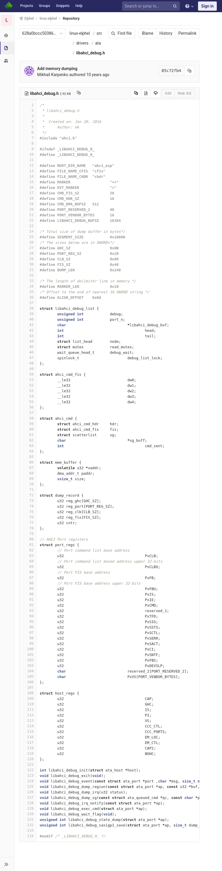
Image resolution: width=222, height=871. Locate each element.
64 (28, 451)
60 (28, 429)
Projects (26, 6)
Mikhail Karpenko (53, 74)
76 (28, 517)
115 (28, 731)
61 (28, 434)
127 (28, 797)
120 (28, 759)
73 (28, 500)
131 (28, 819)
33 (28, 281)
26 (28, 242)
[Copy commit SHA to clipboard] (189, 71)
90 (28, 594)
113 (28, 720)
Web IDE (184, 93)
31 (28, 270)
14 (28, 176)
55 (28, 401)
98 (28, 638)
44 (28, 341)
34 (28, 286)
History (165, 33)
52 (28, 385)
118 (28, 748)
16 (28, 187)
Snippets (62, 6)
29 (28, 259)
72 (28, 495)
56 (28, 407)
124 (28, 781)
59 (28, 423)
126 (28, 792)
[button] (7, 864)
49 (28, 369)
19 (28, 204)
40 (28, 319)
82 (28, 550)
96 (28, 627)
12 (28, 165)
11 (28, 160)
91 (28, 599)
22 (28, 220)
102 (28, 660)
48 (28, 363)
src (99, 33)
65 (28, 456)
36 (28, 297)
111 (28, 709)
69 (28, 478)
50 (28, 374)
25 (28, 237)
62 (28, 440)
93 (28, 610)
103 (28, 665)
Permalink (187, 33)
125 (28, 786)
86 (28, 572)
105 (28, 676)
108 (28, 693)
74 (28, 506)
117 (28, 742)
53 (28, 390)
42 (28, 330)
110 (28, 704)
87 (28, 577)
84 (28, 561)
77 (28, 522)
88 (28, 583)
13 (28, 171)
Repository (71, 18)
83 (28, 555)
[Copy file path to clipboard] (78, 93)
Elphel (26, 18)
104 (28, 671)
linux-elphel (80, 33)
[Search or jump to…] (152, 6)
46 (28, 352)
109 (28, 698)
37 (28, 303)
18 (28, 198)
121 (28, 764)
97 (28, 632)
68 (28, 473)
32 (28, 275)
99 (28, 643)
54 (28, 396)
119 (28, 753)
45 (28, 347)
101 (28, 654)
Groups (44, 6)
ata (98, 43)
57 (28, 412)
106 (28, 682)
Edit (168, 93)
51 (28, 380)
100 (28, 649)
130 (28, 814)
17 (28, 193)
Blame (147, 33)
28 (28, 253)
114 (28, 726)
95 (28, 621)
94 (28, 616)
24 (28, 231)
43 (28, 336)
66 (28, 462)
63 (28, 445)
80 (28, 539)
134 (28, 836)
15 (28, 182)
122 (28, 770)
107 (28, 687)
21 (28, 215)
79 (28, 533)
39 (28, 314)
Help (79, 6)
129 (28, 808)
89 (28, 588)
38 (28, 308)
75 (28, 511)
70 (28, 484)
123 (28, 775)
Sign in (207, 6)
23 (28, 226)
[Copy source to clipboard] (135, 93)
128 (28, 803)
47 (28, 358)
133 (28, 830)
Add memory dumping (57, 68)
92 (28, 605)
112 (28, 715)
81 (28, 544)
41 (28, 325)
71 (28, 489)
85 (28, 566)
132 (28, 825)
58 (28, 418)
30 (28, 264)
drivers (82, 43)
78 (28, 528)
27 (28, 248)
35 (28, 292)
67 (28, 467)
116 (28, 737)
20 (28, 209)
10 (28, 154)
